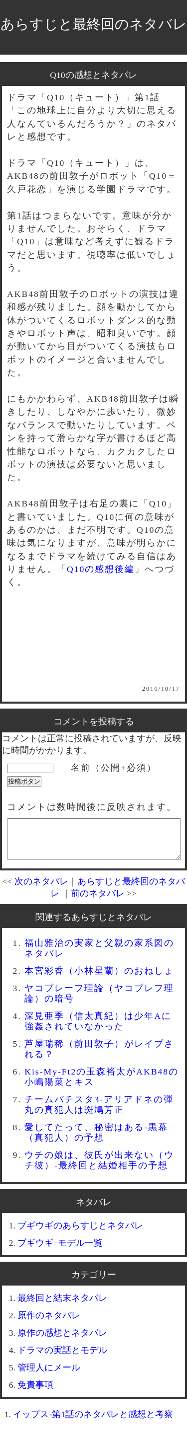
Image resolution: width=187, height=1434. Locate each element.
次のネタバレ (41, 889)
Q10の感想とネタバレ (93, 75)
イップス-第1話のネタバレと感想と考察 (93, 1422)
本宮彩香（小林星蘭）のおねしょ (99, 978)
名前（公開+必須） (114, 768)
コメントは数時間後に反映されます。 (92, 807)
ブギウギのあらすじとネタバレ (80, 1233)
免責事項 (35, 1392)
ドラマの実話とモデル (62, 1357)
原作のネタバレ (48, 1323)
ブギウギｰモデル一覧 (60, 1250)
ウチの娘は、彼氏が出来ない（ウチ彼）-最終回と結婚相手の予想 (99, 1167)
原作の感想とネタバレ (62, 1340)
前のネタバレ (98, 901)
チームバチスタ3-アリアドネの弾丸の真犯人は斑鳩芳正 (99, 1112)
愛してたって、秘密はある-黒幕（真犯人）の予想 (96, 1140)
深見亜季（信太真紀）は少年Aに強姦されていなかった (98, 1028)
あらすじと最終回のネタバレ (93, 24)
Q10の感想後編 (101, 569)
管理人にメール (48, 1375)
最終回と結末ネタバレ (62, 1305)
